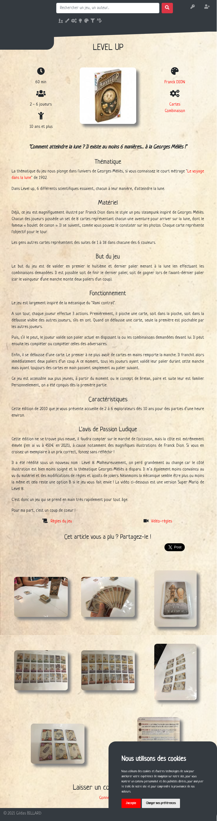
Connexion (107, 798)
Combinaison (175, 111)
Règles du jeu (61, 521)
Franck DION (174, 82)
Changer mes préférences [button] (161, 803)
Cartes (174, 104)
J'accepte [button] (131, 803)
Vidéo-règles (161, 521)
